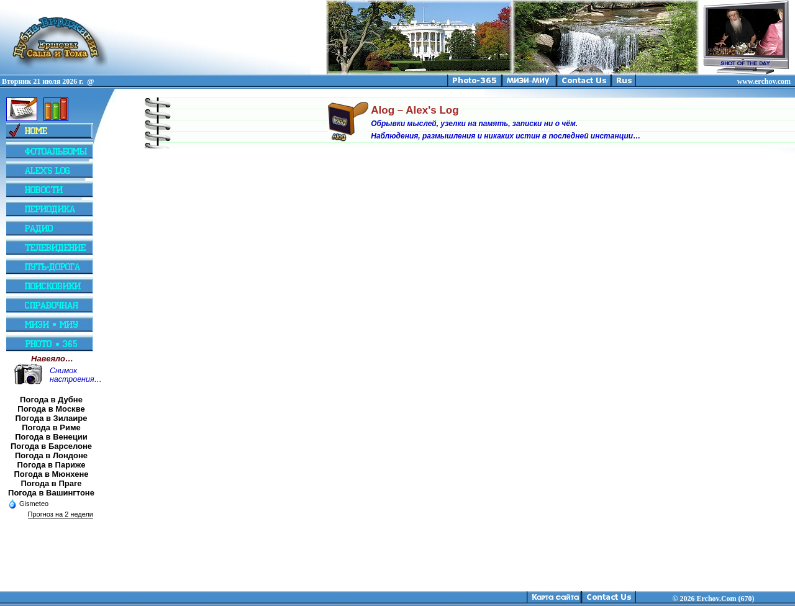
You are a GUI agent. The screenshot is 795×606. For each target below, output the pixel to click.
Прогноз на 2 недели (60, 514)
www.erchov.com (764, 81)
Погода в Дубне (51, 399)
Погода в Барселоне (51, 446)
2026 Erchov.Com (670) (716, 598)
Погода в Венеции (51, 436)
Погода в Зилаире (52, 418)
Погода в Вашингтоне (51, 492)
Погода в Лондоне (51, 455)
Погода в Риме (51, 427)
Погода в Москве (50, 409)
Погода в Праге (50, 483)
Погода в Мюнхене (51, 474)
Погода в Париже (51, 464)
